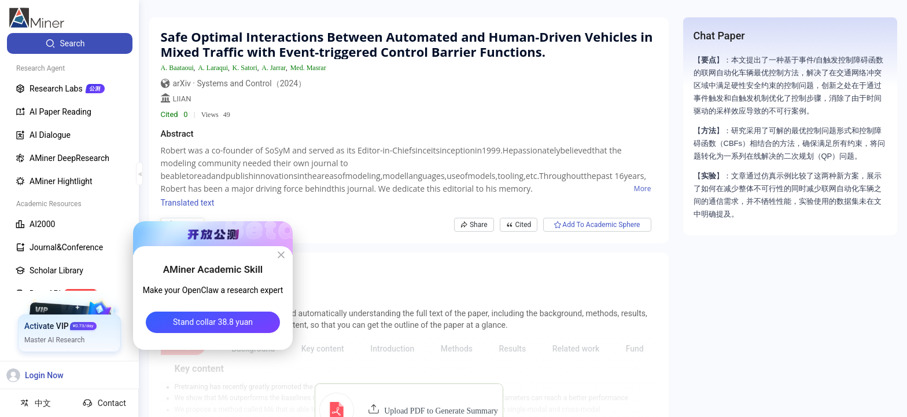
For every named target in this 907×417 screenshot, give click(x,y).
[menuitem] (69, 43)
